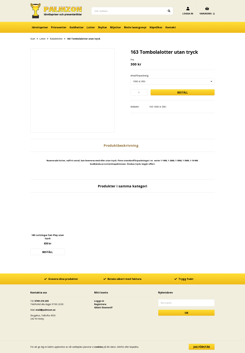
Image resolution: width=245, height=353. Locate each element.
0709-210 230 (42, 300)
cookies (98, 346)
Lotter (91, 27)
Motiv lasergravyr (135, 27)
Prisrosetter (58, 27)
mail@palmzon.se (45, 309)
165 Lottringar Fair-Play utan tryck (47, 237)
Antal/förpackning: (139, 76)
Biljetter (115, 27)
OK (186, 313)
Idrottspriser (40, 27)
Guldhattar (77, 27)
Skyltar (102, 27)
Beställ (182, 92)
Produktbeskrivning (121, 145)
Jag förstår (201, 347)
